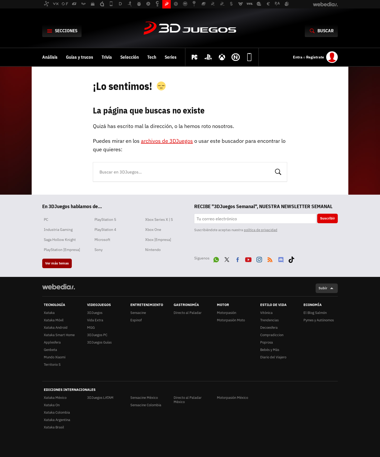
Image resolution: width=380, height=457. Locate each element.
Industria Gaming (58, 229)
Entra (298, 57)
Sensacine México (144, 397)
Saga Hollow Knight (60, 239)
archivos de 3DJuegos (167, 140)
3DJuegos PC (97, 335)
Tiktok (291, 258)
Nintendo (153, 249)
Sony (98, 249)
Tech (151, 57)
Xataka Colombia (57, 412)
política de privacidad (260, 230)
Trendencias (269, 320)
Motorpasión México (232, 397)
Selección (129, 57)
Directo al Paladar (188, 312)
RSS (270, 258)
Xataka (49, 312)
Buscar (278, 171)
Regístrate (315, 57)
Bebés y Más (269, 350)
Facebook (237, 258)
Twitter (227, 258)
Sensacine (138, 312)
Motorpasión (226, 312)
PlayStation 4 (105, 229)
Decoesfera (269, 327)
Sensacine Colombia (145, 405)
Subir (323, 288)
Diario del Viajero (273, 357)
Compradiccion (271, 335)
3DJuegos (190, 28)
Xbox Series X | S (159, 219)
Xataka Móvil (54, 320)
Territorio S (52, 364)
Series (171, 57)
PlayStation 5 (105, 219)
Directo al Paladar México (188, 399)
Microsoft (102, 239)
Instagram (259, 258)
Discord (281, 258)
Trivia (107, 57)
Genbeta (50, 350)
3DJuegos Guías (99, 342)
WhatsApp (216, 258)
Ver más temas (57, 263)
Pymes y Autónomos (318, 320)
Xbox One (153, 229)
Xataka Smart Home (59, 335)
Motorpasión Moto (231, 320)
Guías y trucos (79, 57)
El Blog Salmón (315, 312)
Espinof (136, 320)
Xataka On (52, 405)
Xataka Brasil (54, 427)
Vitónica (266, 312)
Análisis (50, 57)
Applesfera (52, 342)
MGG (91, 327)
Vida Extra (95, 320)
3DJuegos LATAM (100, 397)
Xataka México (55, 397)
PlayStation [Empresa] (62, 249)
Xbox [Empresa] (158, 239)
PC (46, 219)
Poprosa (266, 342)
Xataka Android (56, 327)
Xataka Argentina (57, 420)
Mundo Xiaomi (54, 357)
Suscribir (327, 218)
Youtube (248, 258)
